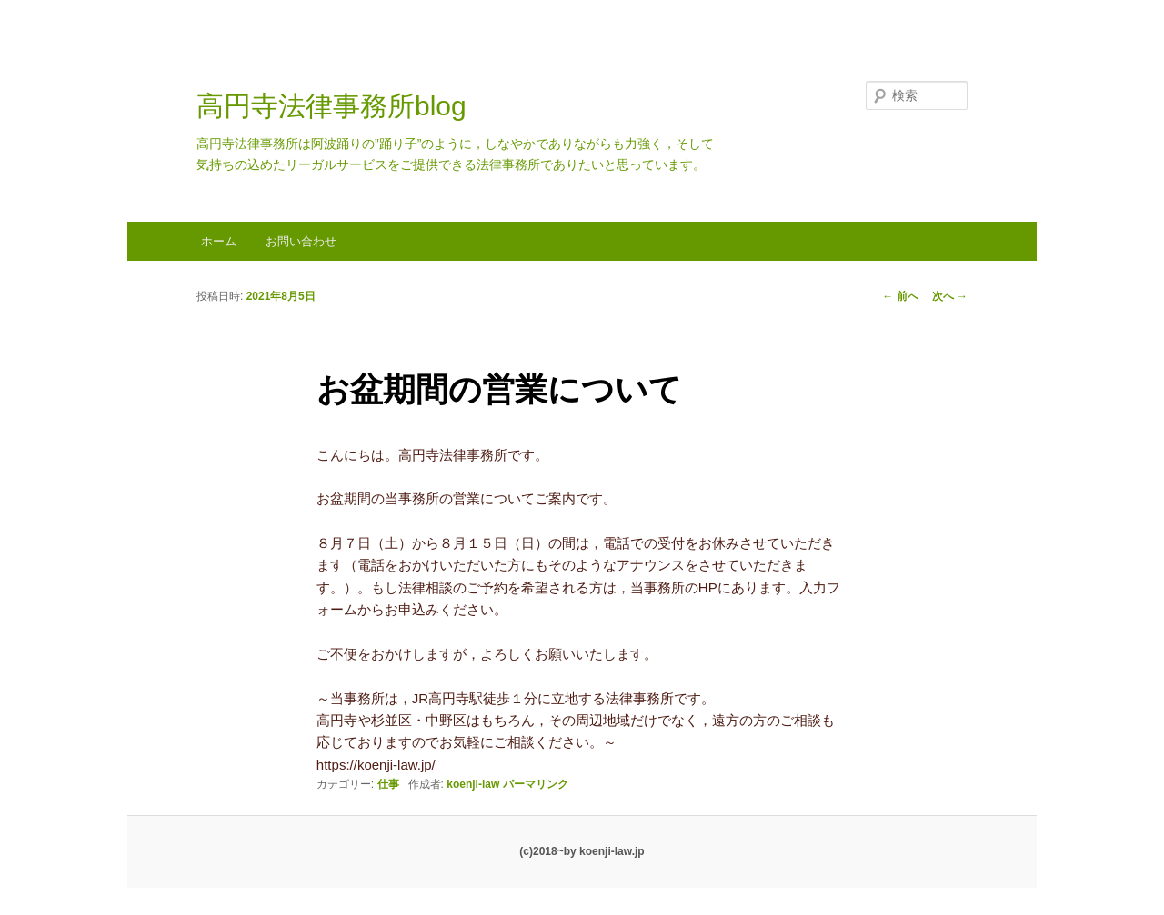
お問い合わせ (301, 241)
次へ (950, 296)
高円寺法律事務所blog (331, 106)
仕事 (388, 784)
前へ (900, 296)
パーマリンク (535, 784)
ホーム (218, 241)
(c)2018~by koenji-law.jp (581, 851)
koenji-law (473, 784)
